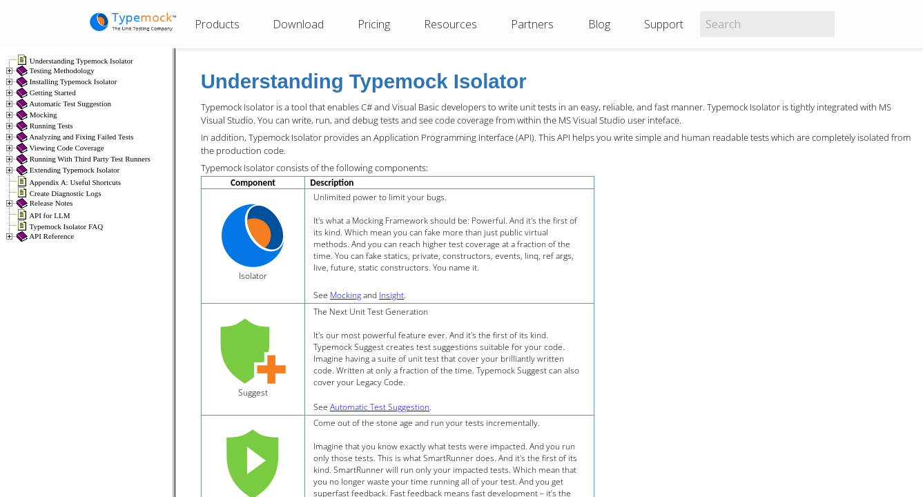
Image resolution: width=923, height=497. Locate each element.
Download (298, 24)
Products (217, 24)
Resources (450, 24)
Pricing (374, 24)
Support (663, 24)
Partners (532, 24)
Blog (599, 24)
